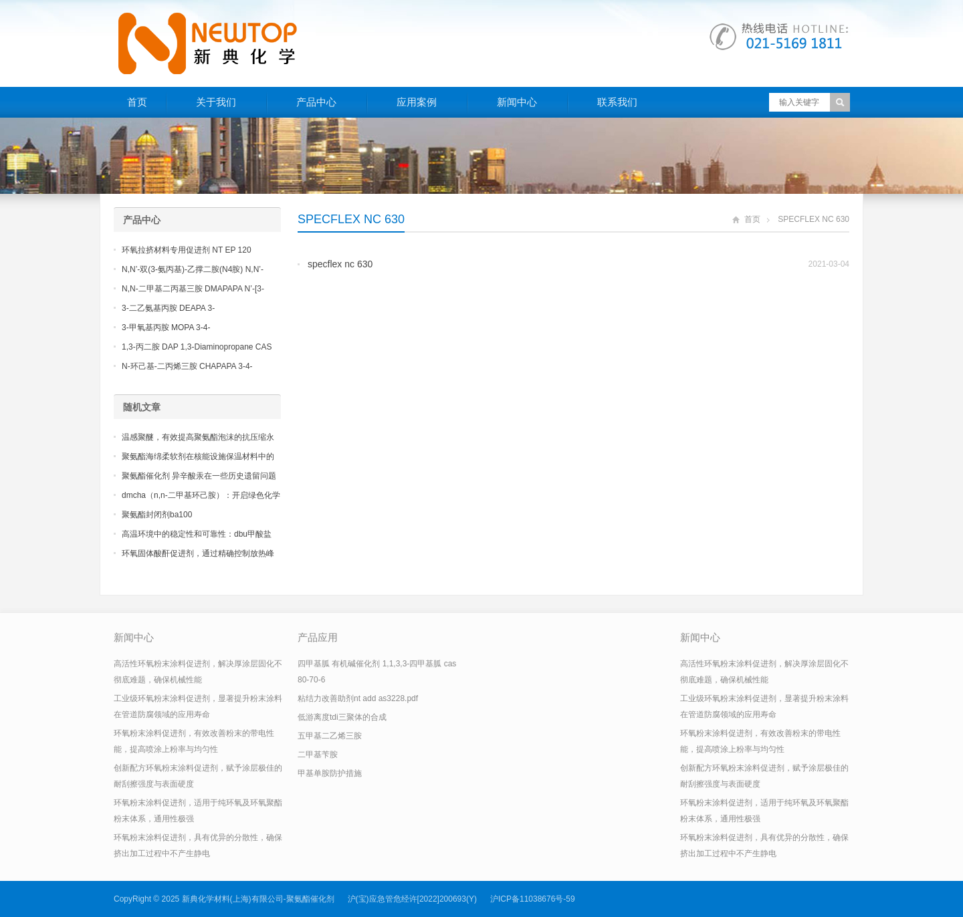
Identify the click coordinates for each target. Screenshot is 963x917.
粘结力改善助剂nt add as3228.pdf (358, 698)
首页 (137, 102)
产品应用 (318, 637)
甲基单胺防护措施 (330, 773)
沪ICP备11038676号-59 (532, 899)
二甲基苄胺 (318, 754)
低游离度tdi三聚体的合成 (342, 717)
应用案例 (417, 102)
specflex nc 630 (340, 264)
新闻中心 (517, 102)
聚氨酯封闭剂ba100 (157, 514)
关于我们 (216, 102)
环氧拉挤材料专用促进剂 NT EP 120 (186, 250)
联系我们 (617, 102)
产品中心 (316, 102)
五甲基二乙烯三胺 (330, 736)
